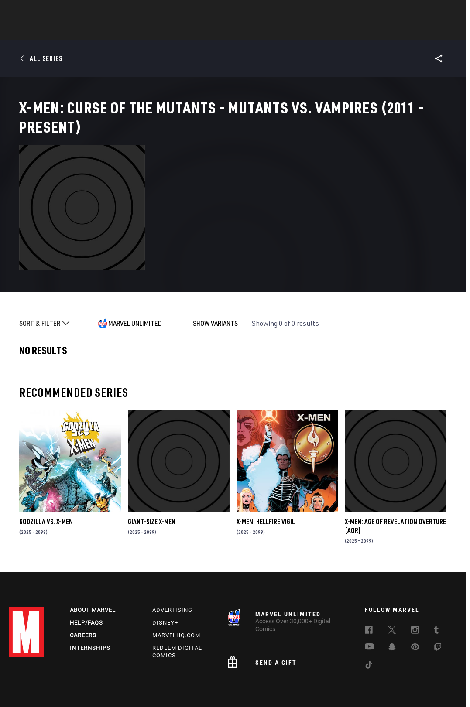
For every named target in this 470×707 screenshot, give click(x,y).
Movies (220, 31)
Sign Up (69, 11)
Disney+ (165, 577)
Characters (178, 31)
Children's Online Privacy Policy (316, 676)
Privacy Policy (62, 676)
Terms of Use (22, 676)
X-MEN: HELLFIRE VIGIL (266, 474)
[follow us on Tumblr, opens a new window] (436, 586)
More (362, 31)
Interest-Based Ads (437, 676)
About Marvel (93, 565)
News (103, 31)
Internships (90, 603)
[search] (446, 11)
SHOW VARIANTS (215, 276)
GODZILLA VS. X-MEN (46, 474)
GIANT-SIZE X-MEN (151, 474)
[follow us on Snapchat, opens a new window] (392, 603)
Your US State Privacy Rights (121, 676)
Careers (83, 590)
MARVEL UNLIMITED (135, 276)
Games (296, 31)
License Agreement (384, 676)
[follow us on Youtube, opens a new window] (369, 602)
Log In (40, 11)
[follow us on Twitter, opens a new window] (392, 586)
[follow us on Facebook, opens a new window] (369, 586)
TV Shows (259, 31)
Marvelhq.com (176, 590)
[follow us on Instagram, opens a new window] (415, 586)
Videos (330, 31)
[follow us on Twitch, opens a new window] (438, 603)
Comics (136, 31)
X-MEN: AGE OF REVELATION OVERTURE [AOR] (395, 479)
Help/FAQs (86, 577)
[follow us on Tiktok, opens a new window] (369, 621)
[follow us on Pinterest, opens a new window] (415, 602)
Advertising (172, 565)
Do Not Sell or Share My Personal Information (217, 676)
